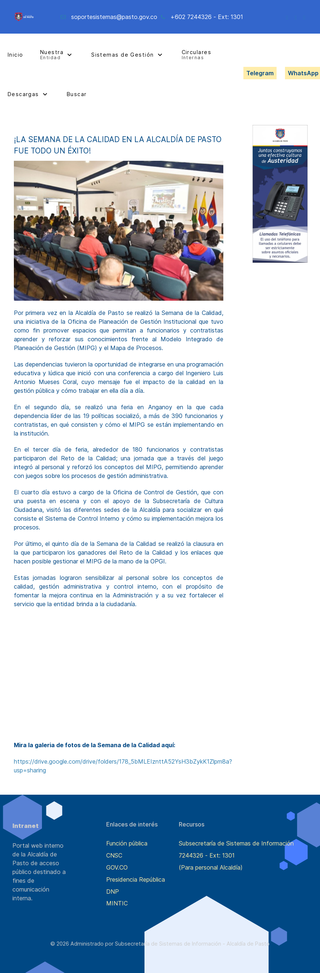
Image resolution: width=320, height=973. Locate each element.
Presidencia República (135, 879)
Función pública (126, 843)
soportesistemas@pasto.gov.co (114, 16)
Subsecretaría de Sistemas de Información (236, 843)
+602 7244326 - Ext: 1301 (206, 16)
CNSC (114, 855)
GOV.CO (117, 867)
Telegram (260, 73)
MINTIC (117, 903)
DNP (112, 891)
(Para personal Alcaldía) (211, 867)
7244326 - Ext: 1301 (207, 855)
